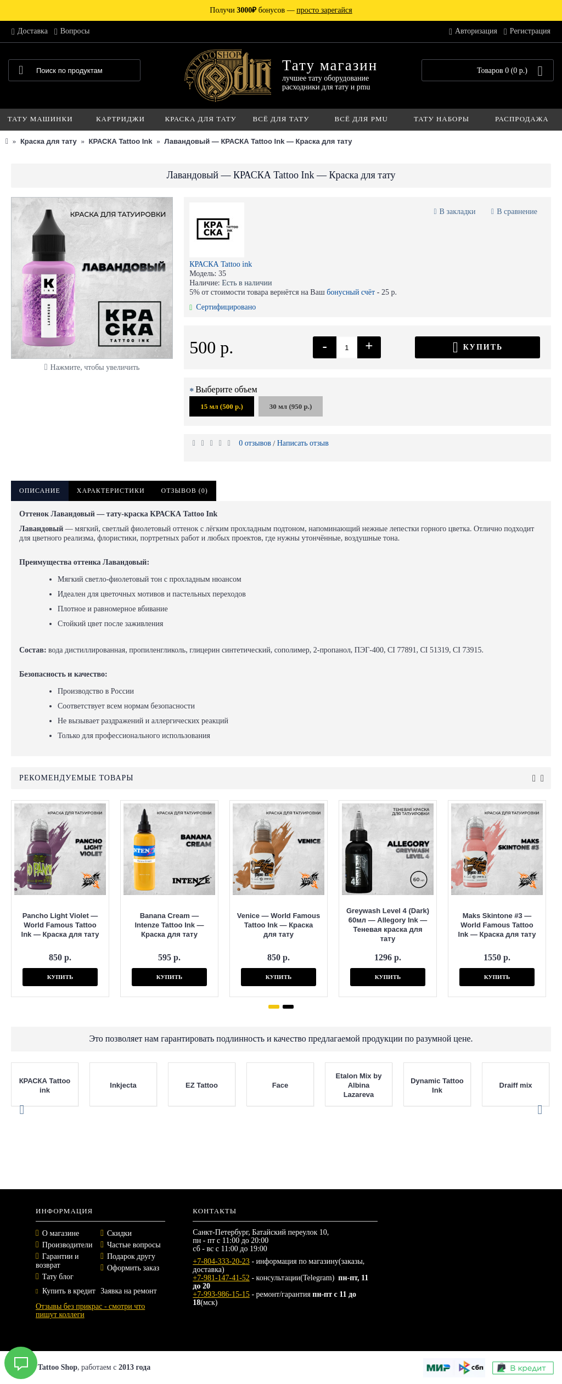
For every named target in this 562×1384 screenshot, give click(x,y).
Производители (67, 1245)
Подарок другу (131, 1256)
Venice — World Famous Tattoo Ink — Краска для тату (276, 925)
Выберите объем (226, 389)
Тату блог (58, 1277)
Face (280, 1085)
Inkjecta (123, 1085)
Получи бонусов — (281, 10)
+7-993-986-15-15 (221, 1294)
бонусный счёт (351, 292)
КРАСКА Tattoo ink (220, 264)
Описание (39, 490)
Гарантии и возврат (57, 1260)
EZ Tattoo (202, 1085)
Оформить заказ (133, 1268)
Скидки (119, 1233)
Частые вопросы (134, 1245)
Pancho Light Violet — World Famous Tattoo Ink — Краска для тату (59, 925)
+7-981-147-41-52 (221, 1278)
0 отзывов (255, 443)
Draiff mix (515, 1085)
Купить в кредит (65, 1291)
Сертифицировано (222, 307)
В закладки (458, 211)
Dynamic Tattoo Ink (437, 1085)
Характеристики (111, 490)
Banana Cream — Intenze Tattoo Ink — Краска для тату (168, 925)
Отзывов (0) (184, 490)
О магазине (60, 1233)
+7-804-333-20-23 (221, 1261)
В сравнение (517, 211)
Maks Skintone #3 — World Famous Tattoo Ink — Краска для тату (496, 925)
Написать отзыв (303, 443)
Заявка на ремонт (128, 1291)
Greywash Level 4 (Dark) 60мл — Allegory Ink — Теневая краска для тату (386, 925)
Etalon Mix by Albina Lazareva (359, 1085)
